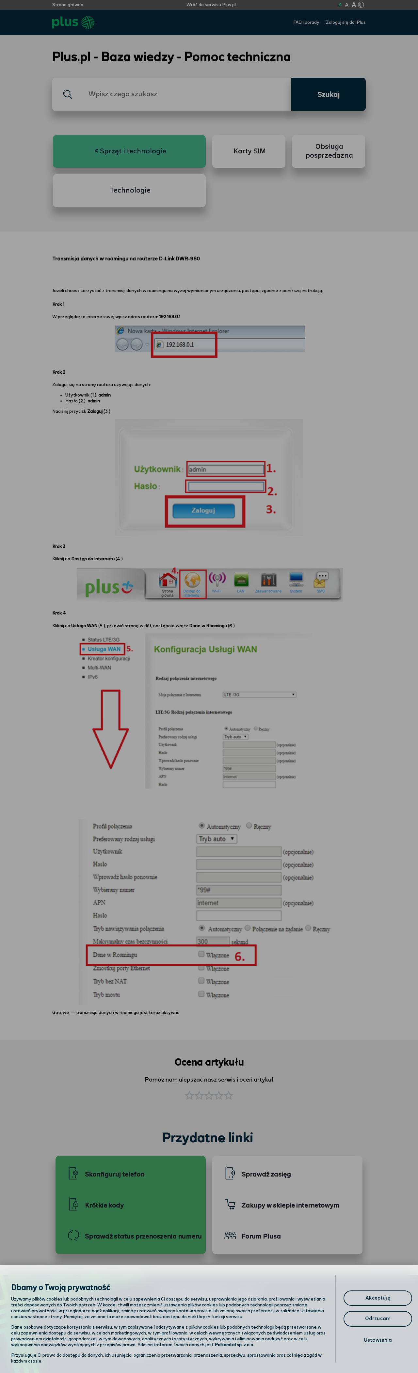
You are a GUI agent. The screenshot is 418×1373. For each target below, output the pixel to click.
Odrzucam (378, 1318)
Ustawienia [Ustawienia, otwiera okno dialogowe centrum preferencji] (378, 1340)
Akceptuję (377, 1298)
